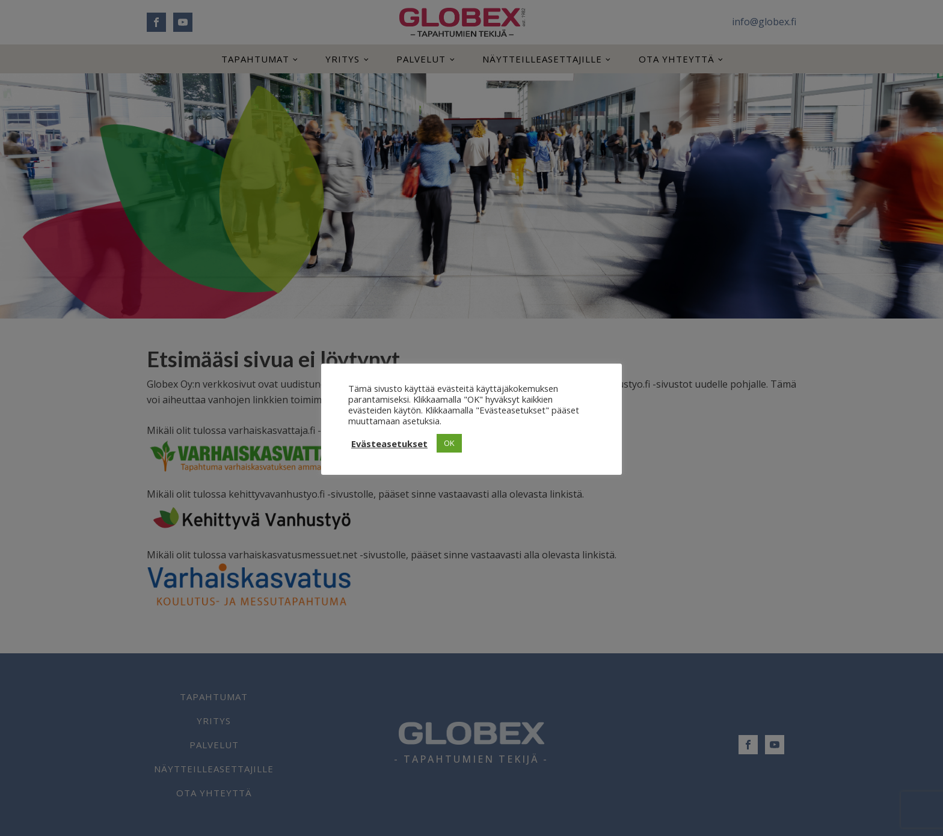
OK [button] (449, 443)
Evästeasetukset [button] (389, 443)
